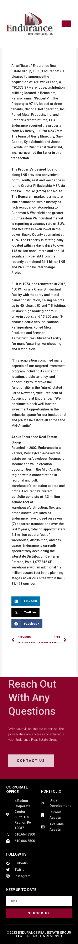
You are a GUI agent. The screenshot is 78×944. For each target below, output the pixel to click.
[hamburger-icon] (66, 23)
